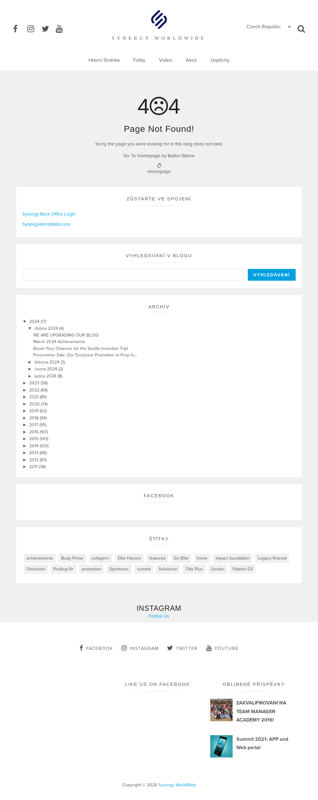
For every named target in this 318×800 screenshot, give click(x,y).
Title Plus (194, 569)
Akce (191, 60)
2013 (34, 452)
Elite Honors (129, 558)
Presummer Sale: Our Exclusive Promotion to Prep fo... (85, 355)
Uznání (217, 569)
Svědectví (168, 569)
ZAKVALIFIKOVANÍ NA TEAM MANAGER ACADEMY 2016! (261, 711)
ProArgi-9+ (63, 569)
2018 (34, 418)
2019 (34, 410)
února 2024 (46, 369)
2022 (35, 390)
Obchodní (35, 569)
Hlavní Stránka (104, 60)
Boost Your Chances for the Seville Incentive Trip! (80, 348)
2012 (34, 460)
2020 (35, 404)
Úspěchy (220, 60)
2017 (34, 424)
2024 (35, 321)
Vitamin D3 (242, 569)
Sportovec (119, 569)
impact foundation (233, 558)
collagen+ (100, 558)
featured (157, 558)
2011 (34, 466)
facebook (96, 648)
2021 (34, 397)
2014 (34, 446)
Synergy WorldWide (177, 785)
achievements (39, 558)
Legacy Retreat (272, 558)
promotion (91, 569)
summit (144, 569)
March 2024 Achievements (59, 341)
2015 (34, 438)
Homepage (159, 171)
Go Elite (181, 558)
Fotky (139, 60)
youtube (222, 648)
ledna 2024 (46, 376)
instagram (140, 648)
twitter (182, 648)
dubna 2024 (46, 328)
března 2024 (47, 362)
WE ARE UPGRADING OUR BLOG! (66, 335)
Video (165, 60)
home (202, 558)
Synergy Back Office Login (48, 214)
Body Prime (72, 558)
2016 (34, 432)
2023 (35, 383)
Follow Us (159, 616)
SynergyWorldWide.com (46, 224)
